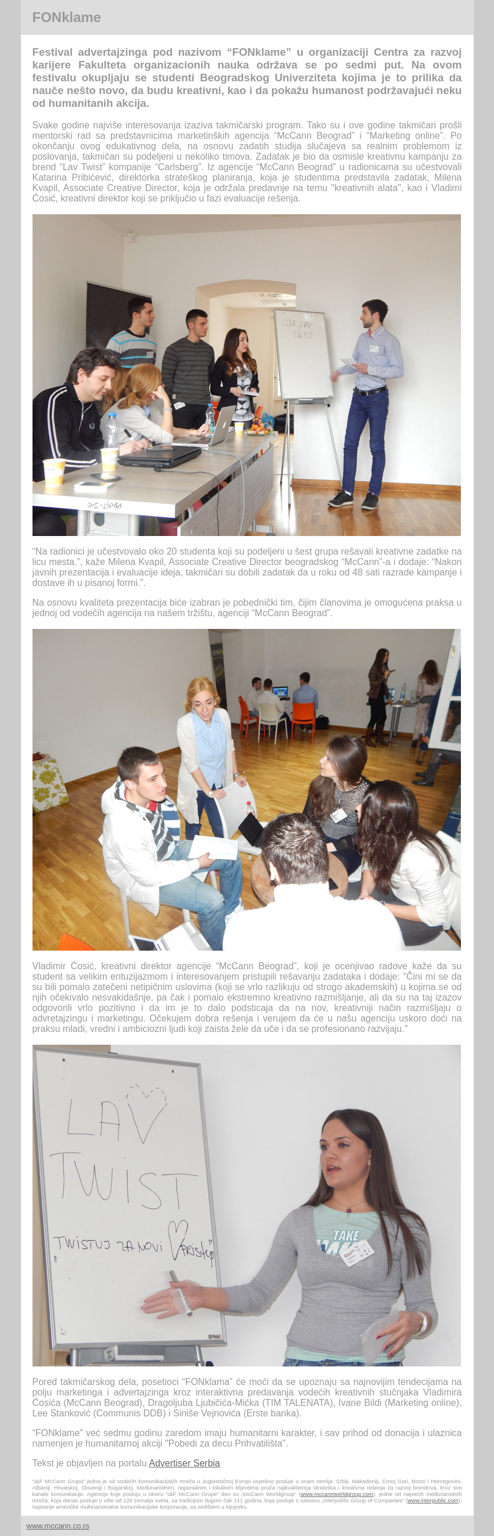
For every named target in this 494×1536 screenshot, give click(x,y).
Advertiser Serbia (185, 1463)
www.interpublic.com (433, 1500)
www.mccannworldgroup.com (337, 1494)
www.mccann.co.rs (58, 1525)
